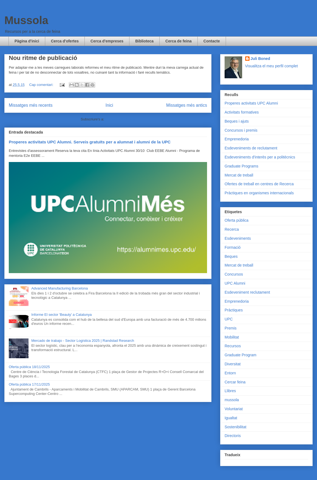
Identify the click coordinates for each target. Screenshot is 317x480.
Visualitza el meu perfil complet (271, 66)
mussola (232, 400)
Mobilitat (232, 337)
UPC (229, 319)
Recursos (233, 346)
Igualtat (231, 418)
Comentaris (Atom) (120, 119)
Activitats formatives (242, 112)
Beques (231, 256)
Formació (232, 247)
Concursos (234, 274)
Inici (109, 105)
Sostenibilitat (235, 427)
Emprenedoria (237, 139)
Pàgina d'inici (27, 41)
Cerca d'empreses (106, 41)
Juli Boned (260, 58)
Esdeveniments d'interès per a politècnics (260, 157)
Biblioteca (144, 41)
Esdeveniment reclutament (247, 292)
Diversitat (232, 364)
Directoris (233, 435)
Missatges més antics (186, 105)
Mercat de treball (239, 175)
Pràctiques (234, 310)
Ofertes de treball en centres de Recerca (259, 184)
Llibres (230, 391)
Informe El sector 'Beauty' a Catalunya (61, 315)
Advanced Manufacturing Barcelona (59, 288)
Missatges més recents (30, 105)
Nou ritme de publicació (43, 57)
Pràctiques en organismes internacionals (259, 193)
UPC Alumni (235, 283)
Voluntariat (234, 409)
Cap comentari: (41, 85)
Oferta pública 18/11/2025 (29, 367)
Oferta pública (236, 220)
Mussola (26, 20)
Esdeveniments (238, 238)
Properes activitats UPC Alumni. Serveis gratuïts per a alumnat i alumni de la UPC (90, 142)
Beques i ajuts (237, 121)
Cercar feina (235, 382)
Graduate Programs (241, 166)
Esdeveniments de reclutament (251, 148)
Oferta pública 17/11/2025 (29, 384)
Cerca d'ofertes (65, 41)
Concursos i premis (241, 130)
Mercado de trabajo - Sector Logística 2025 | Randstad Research (82, 341)
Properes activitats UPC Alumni (251, 103)
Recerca (232, 229)
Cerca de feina (178, 41)
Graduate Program (240, 355)
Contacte (211, 41)
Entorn (230, 373)
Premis (231, 328)
